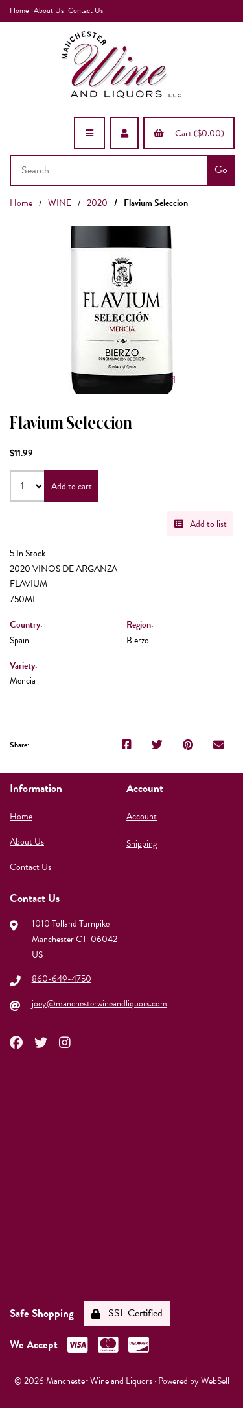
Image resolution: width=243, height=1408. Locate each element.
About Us (49, 10)
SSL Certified (127, 1313)
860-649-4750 (61, 979)
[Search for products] (110, 170)
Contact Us (85, 10)
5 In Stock (27, 553)
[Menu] (89, 133)
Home (19, 10)
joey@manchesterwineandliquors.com (99, 1003)
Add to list (200, 524)
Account (141, 816)
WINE (59, 203)
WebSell (215, 1381)
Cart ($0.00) (189, 133)
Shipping (141, 844)
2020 (97, 203)
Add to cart (71, 486)
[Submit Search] (221, 170)
